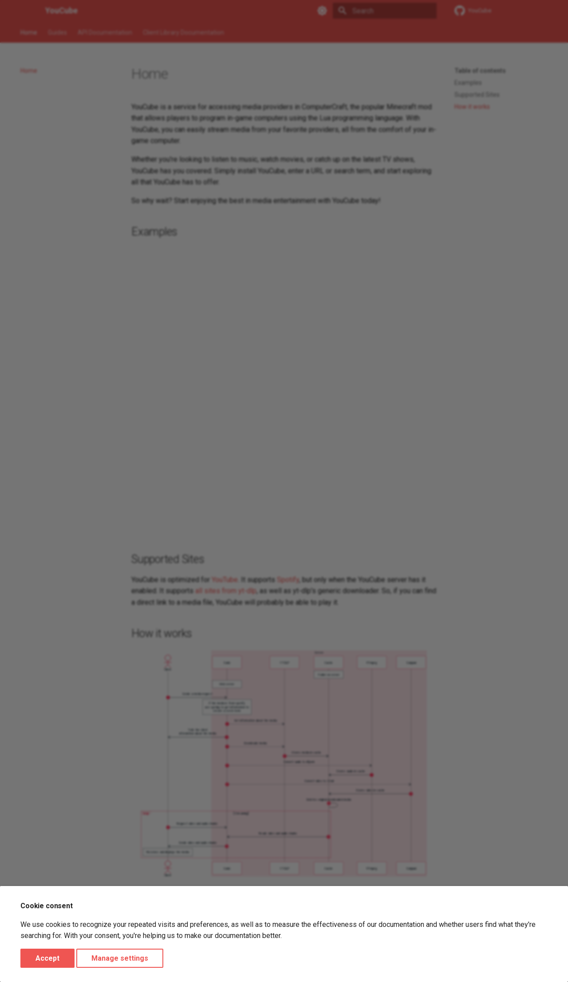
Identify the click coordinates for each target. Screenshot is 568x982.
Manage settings (119, 958)
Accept (47, 958)
